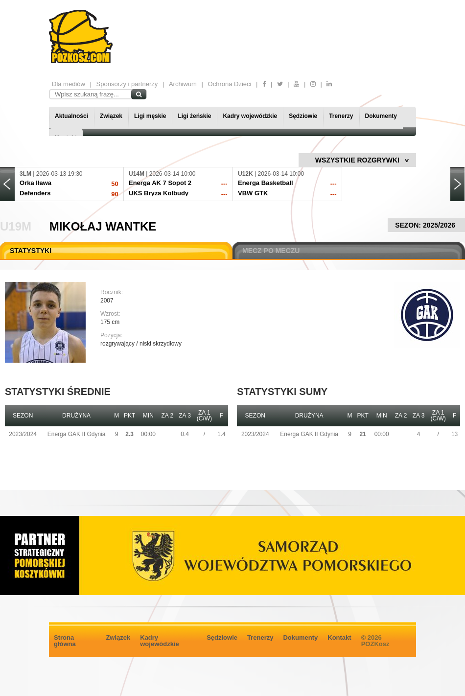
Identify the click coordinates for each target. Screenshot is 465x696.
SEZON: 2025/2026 (426, 225)
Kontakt (339, 637)
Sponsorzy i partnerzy (127, 84)
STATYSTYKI (30, 251)
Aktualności (71, 116)
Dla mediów (68, 84)
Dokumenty (381, 116)
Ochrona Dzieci (230, 84)
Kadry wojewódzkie (250, 116)
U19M (15, 226)
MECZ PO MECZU (271, 251)
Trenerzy (341, 116)
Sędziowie (303, 116)
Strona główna (65, 641)
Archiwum (183, 84)
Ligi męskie (150, 116)
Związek (111, 116)
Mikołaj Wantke (103, 226)
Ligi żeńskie (194, 116)
